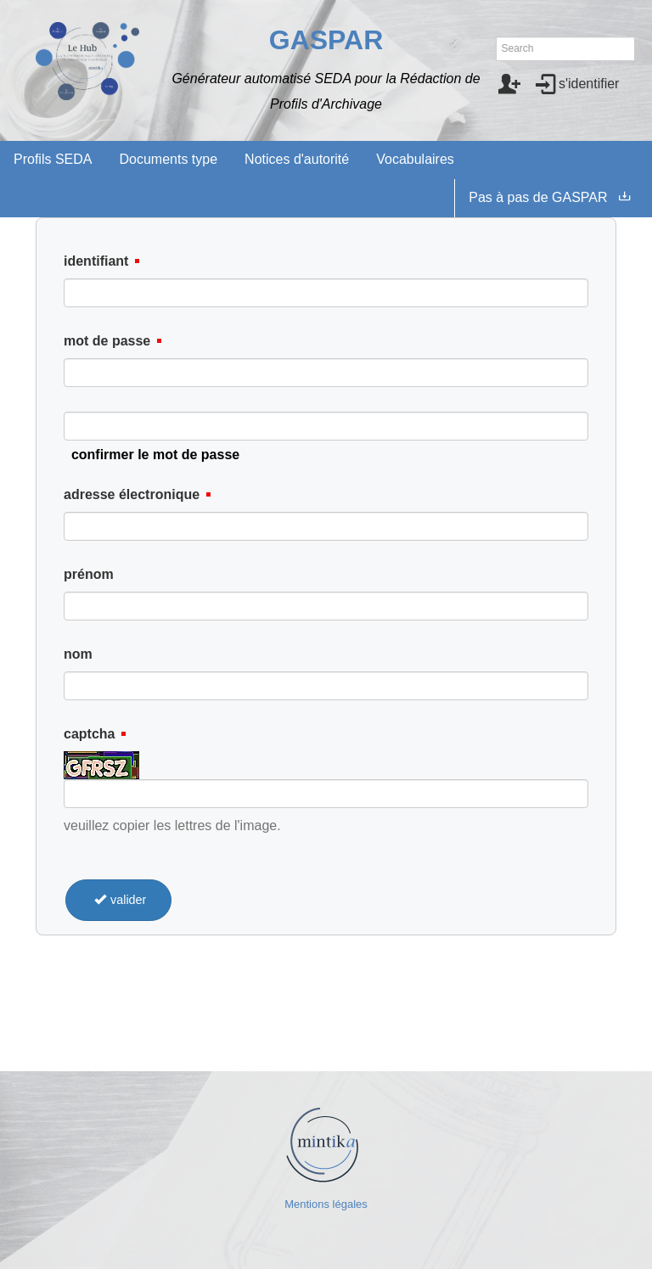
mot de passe (107, 341)
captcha (89, 734)
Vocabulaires (415, 159)
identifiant (96, 261)
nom (78, 654)
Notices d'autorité (296, 159)
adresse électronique (132, 494)
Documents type (168, 159)
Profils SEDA (53, 159)
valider (118, 900)
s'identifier (589, 83)
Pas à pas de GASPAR (538, 197)
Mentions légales (326, 1204)
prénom (89, 574)
